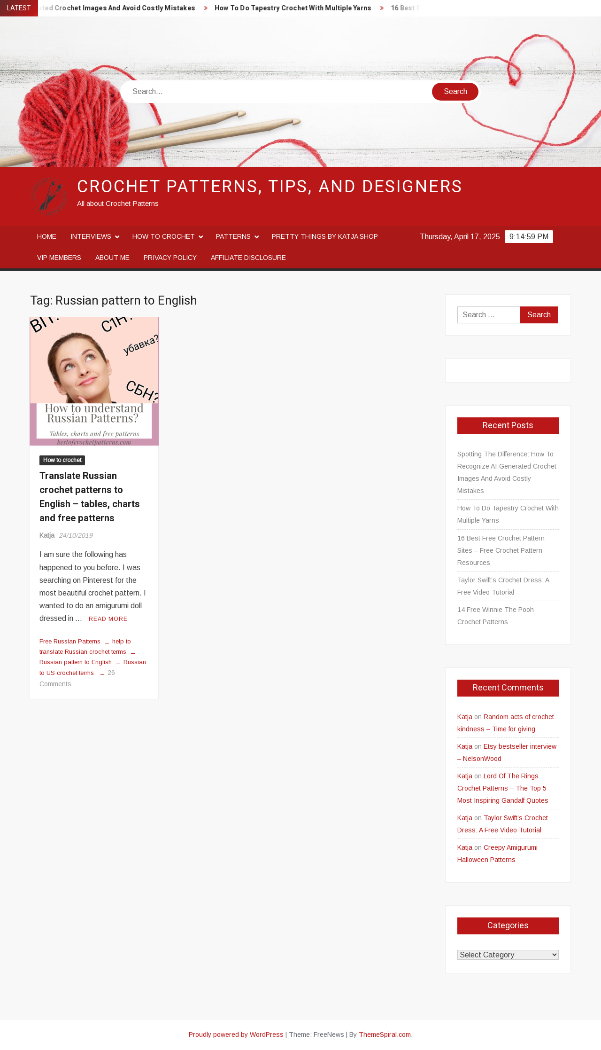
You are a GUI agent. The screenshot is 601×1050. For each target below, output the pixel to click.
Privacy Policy (170, 257)
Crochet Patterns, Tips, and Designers (270, 186)
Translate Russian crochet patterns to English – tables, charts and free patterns (89, 497)
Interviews (90, 236)
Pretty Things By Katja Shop (325, 236)
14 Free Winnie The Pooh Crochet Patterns (495, 616)
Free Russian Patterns (69, 641)
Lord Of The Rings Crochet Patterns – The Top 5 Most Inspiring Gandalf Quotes (502, 788)
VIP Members (59, 257)
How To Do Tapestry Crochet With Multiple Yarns (300, 8)
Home (46, 236)
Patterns (233, 236)
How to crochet (163, 236)
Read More (108, 619)
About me (112, 257)
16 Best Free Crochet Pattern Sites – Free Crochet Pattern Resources (501, 550)
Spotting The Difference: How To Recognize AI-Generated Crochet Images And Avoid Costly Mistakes (506, 472)
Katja (46, 535)
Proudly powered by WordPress (236, 1034)
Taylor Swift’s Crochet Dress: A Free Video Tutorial (503, 586)
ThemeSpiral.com (385, 1034)
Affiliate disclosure (248, 257)
